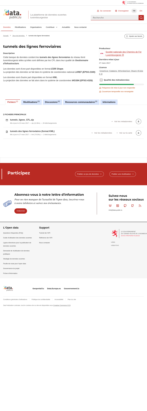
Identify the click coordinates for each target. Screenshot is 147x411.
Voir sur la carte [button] (125, 133)
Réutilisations (20, 27)
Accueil (6, 36)
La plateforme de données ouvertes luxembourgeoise (48, 16)
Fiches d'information (10, 291)
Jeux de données (18, 36)
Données (7, 27)
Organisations (36, 27)
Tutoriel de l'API (44, 251)
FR (134, 11)
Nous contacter (80, 27)
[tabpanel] (73, 131)
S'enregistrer (123, 11)
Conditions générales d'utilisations (15, 317)
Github (133, 223)
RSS (140, 223)
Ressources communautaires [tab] (81, 101)
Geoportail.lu (38, 306)
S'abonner (21, 229)
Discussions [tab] (52, 101)
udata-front (115, 263)
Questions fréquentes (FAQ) (13, 251)
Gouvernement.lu (71, 306)
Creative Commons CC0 (61, 323)
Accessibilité (59, 317)
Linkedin (118, 223)
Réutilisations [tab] (31, 101)
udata (113, 260)
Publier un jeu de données (88, 192)
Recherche (141, 17)
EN (141, 11)
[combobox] (115, 17)
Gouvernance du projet (11, 286)
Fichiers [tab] (12, 101)
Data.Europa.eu (54, 306)
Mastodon (125, 223)
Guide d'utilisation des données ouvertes (17, 256)
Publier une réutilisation (121, 192)
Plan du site (72, 317)
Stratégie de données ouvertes (14, 276)
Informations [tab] (109, 102)
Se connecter (105, 11)
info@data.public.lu (115, 228)
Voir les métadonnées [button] (123, 121)
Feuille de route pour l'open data (14, 281)
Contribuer (50, 27)
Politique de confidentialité (41, 317)
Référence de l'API (45, 256)
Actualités (66, 27)
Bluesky (111, 223)
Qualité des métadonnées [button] (101, 80)
